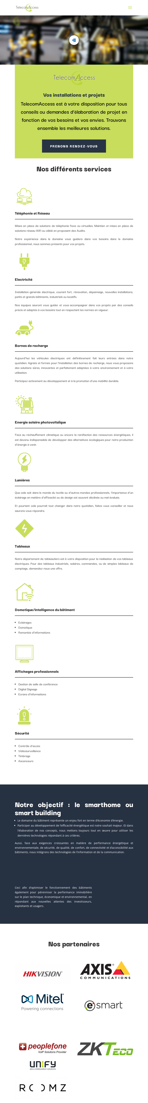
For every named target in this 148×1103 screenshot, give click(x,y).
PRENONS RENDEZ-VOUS (74, 146)
